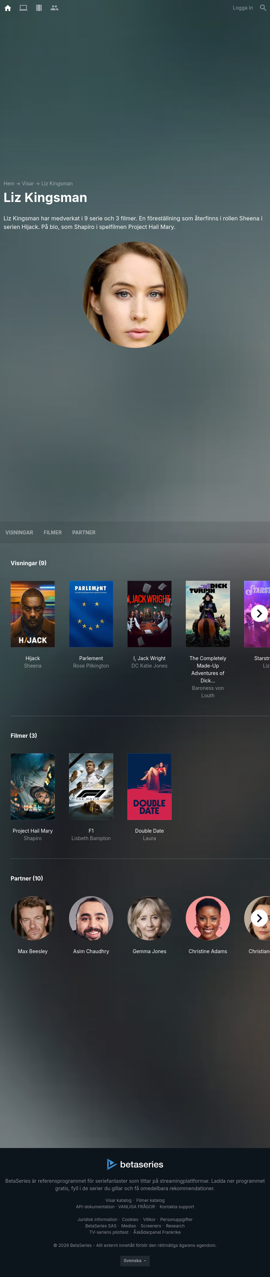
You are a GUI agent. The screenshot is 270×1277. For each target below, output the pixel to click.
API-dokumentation (95, 1206)
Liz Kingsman (57, 183)
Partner (83, 532)
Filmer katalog (150, 1200)
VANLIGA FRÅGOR (136, 1206)
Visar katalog (118, 1200)
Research (175, 1225)
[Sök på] (263, 8)
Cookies (130, 1219)
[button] (33, 925)
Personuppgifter (176, 1219)
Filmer (53, 532)
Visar (28, 183)
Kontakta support (177, 1206)
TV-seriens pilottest (108, 1232)
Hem (9, 183)
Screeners (151, 1225)
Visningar (19, 532)
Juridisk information (97, 1219)
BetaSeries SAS (100, 1225)
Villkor (149, 1219)
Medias (128, 1225)
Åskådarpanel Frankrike (157, 1232)
